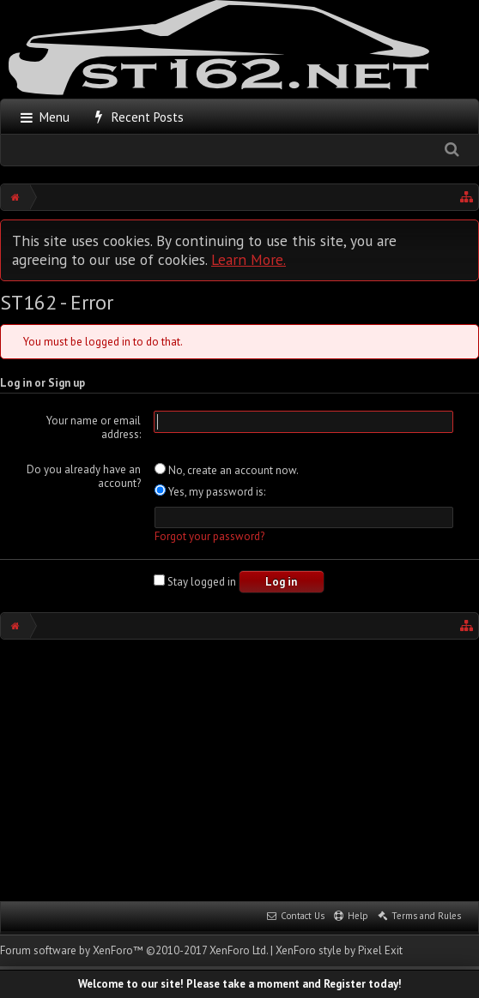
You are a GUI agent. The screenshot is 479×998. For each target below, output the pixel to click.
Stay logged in (195, 581)
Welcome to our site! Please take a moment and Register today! (240, 984)
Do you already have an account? (84, 476)
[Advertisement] (239, 768)
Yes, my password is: (210, 491)
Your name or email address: (93, 427)
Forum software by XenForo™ (134, 950)
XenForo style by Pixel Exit (339, 950)
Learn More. (248, 259)
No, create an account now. (227, 470)
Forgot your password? (209, 536)
